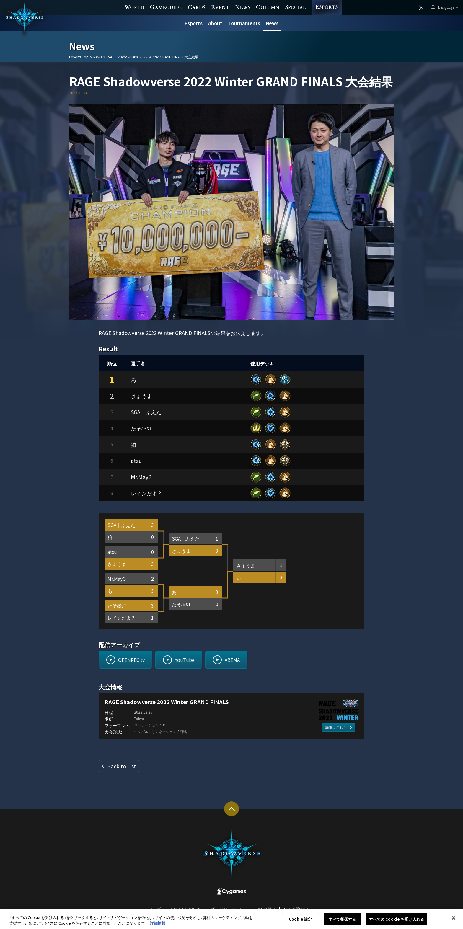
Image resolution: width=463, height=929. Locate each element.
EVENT (220, 7)
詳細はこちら (336, 727)
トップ (155, 908)
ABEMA (232, 659)
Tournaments (244, 23)
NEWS (242, 7)
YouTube (185, 659)
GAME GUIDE (166, 7)
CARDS (196, 7)
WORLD (134, 7)
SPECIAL (295, 7)
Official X (421, 7)
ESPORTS (326, 2)
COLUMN (267, 7)
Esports (194, 23)
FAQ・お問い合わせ (298, 908)
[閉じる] (453, 921)
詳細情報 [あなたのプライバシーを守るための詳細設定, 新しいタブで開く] (157, 926)
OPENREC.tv (131, 659)
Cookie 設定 (265, 908)
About (215, 23)
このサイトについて (186, 908)
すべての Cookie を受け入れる (396, 922)
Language (437, 7)
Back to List (121, 766)
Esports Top (79, 57)
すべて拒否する (342, 922)
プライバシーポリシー (228, 908)
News (272, 23)
